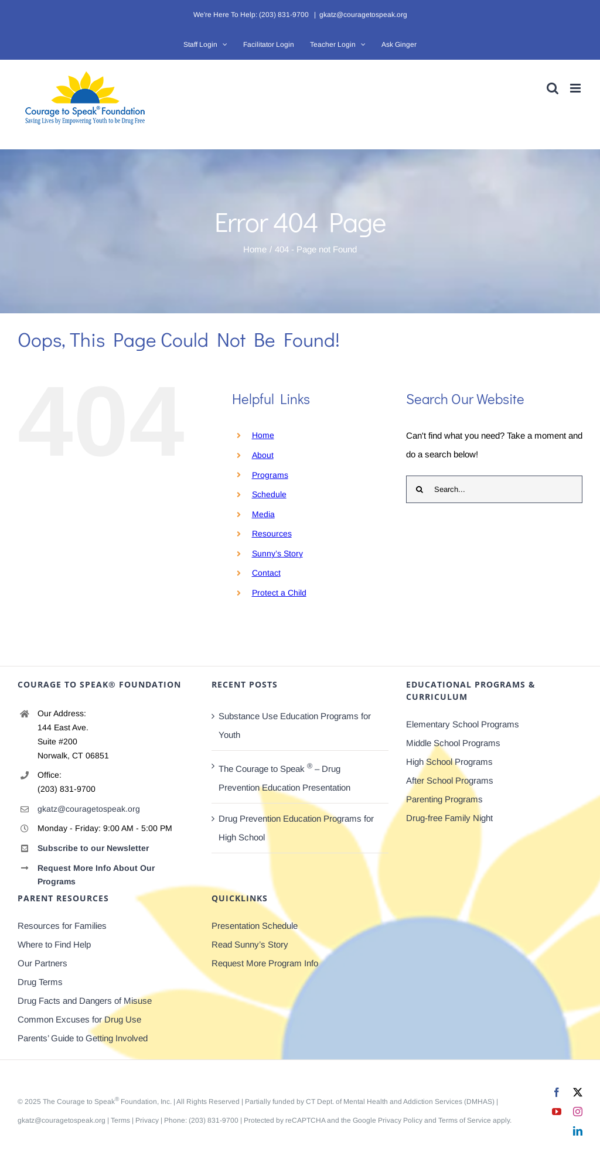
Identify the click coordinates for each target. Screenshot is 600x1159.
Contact (266, 572)
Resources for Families (62, 926)
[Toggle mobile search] (552, 88)
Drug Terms (40, 982)
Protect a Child (279, 592)
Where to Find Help (54, 944)
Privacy (147, 1120)
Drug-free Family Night (449, 818)
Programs (270, 475)
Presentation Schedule (255, 926)
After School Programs (449, 780)
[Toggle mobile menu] (576, 88)
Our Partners (42, 963)
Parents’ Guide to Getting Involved (83, 1038)
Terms (120, 1120)
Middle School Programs (453, 743)
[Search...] (494, 489)
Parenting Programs (444, 799)
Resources (272, 533)
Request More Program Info (265, 963)
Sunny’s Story (277, 553)
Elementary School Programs (462, 724)
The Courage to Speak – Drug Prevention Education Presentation (284, 777)
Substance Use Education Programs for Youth (295, 725)
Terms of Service (464, 1120)
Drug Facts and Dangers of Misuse (85, 1001)
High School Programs (449, 762)
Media (263, 514)
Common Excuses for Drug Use (79, 1019)
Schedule (269, 494)
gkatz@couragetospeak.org (363, 15)
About (263, 455)
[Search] (420, 489)
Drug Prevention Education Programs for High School (296, 827)
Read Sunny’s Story (250, 944)
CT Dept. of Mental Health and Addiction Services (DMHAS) (400, 1102)
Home (263, 435)
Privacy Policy (400, 1120)
